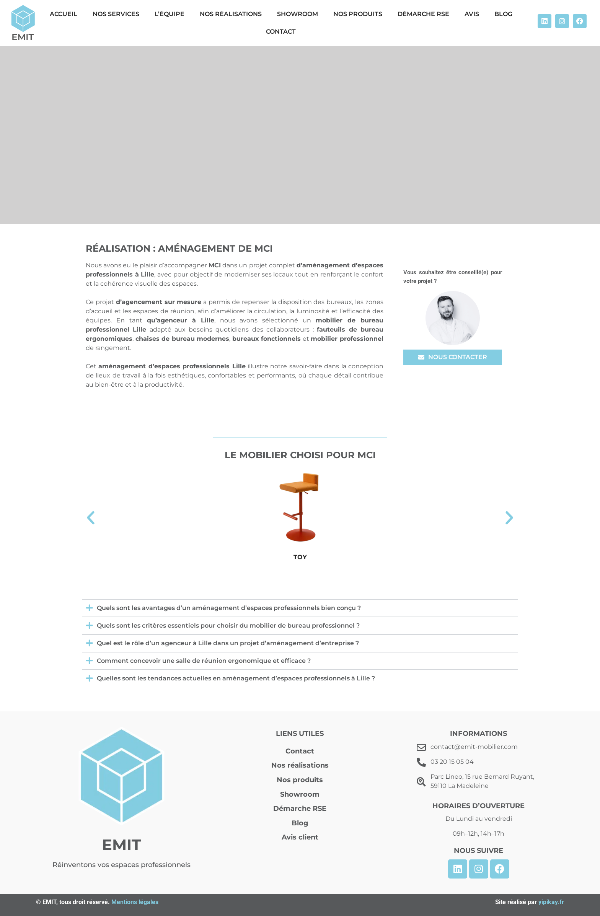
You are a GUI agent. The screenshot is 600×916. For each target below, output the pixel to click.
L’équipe (169, 14)
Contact (281, 31)
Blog (503, 14)
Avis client (300, 837)
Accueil (63, 14)
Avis (472, 14)
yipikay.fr (551, 902)
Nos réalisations (231, 14)
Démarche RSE (423, 14)
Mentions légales (134, 902)
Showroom (297, 14)
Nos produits (357, 14)
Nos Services (116, 14)
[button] (90, 518)
